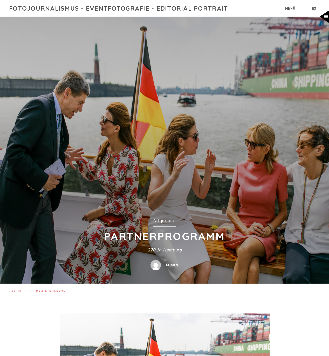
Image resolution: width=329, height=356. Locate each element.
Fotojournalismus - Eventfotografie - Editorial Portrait (118, 8)
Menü (290, 8)
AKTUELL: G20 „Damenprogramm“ (39, 291)
